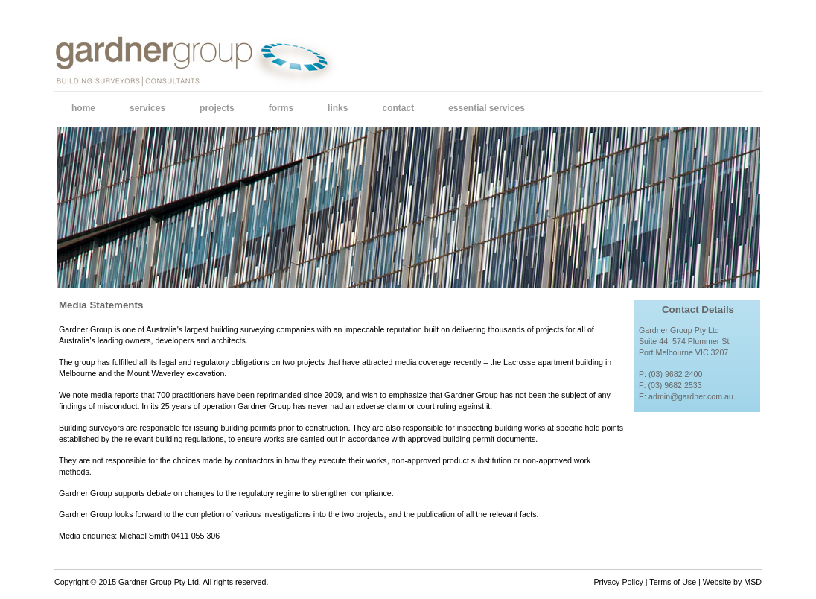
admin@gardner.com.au (690, 396)
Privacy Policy (618, 581)
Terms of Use (672, 581)
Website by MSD (732, 581)
